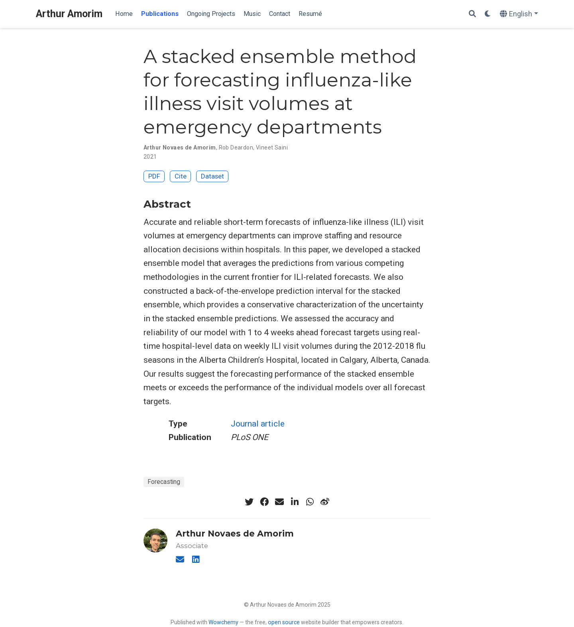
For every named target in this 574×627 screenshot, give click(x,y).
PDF (154, 176)
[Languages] (519, 14)
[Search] (472, 14)
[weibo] (325, 502)
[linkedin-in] (295, 502)
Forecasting (163, 481)
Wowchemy (223, 622)
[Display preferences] (487, 14)
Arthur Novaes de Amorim (235, 534)
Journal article (258, 423)
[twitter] (249, 502)
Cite (181, 176)
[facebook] (264, 502)
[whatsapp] (310, 502)
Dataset (212, 176)
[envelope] (279, 502)
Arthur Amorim (69, 14)
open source (284, 622)
